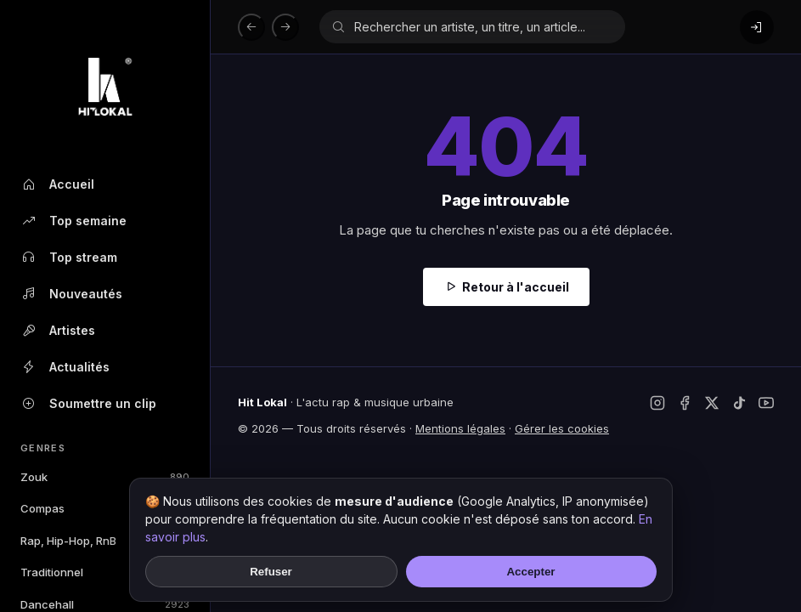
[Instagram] (657, 403)
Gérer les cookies (562, 428)
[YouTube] (766, 403)
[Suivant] (285, 27)
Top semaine (73, 221)
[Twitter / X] (711, 403)
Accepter (530, 571)
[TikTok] (739, 403)
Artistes (57, 330)
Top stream (68, 257)
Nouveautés (71, 294)
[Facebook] (684, 403)
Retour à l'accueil (515, 287)
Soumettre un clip (88, 403)
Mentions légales (460, 428)
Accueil (57, 184)
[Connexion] (757, 27)
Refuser (271, 571)
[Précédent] (251, 27)
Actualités (65, 367)
